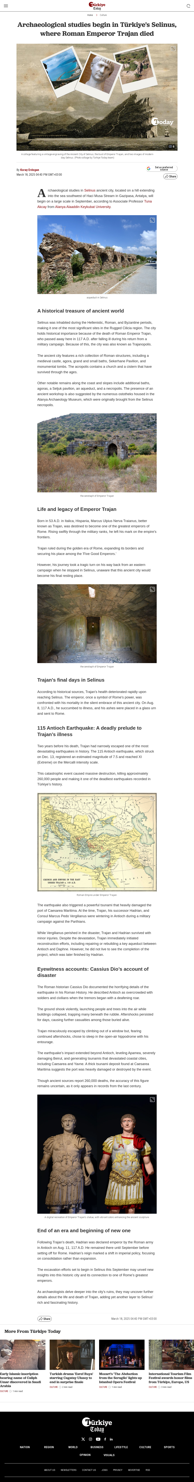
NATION (25, 1447)
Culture (103, 15)
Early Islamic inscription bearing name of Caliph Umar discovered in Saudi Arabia (20, 1380)
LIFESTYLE (121, 1447)
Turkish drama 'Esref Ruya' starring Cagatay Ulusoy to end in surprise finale (71, 1378)
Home (90, 15)
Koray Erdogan (29, 170)
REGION (49, 1447)
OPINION (85, 1455)
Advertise (134, 1470)
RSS (148, 1470)
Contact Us (89, 1470)
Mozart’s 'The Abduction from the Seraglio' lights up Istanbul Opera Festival (120, 1378)
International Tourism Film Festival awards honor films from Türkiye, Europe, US (170, 1378)
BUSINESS (97, 1447)
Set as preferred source (160, 168)
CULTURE (145, 1447)
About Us (49, 1470)
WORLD (73, 1447)
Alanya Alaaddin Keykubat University (82, 207)
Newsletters (68, 1470)
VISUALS (109, 1455)
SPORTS (169, 1447)
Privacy (117, 1470)
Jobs (104, 1470)
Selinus (89, 190)
